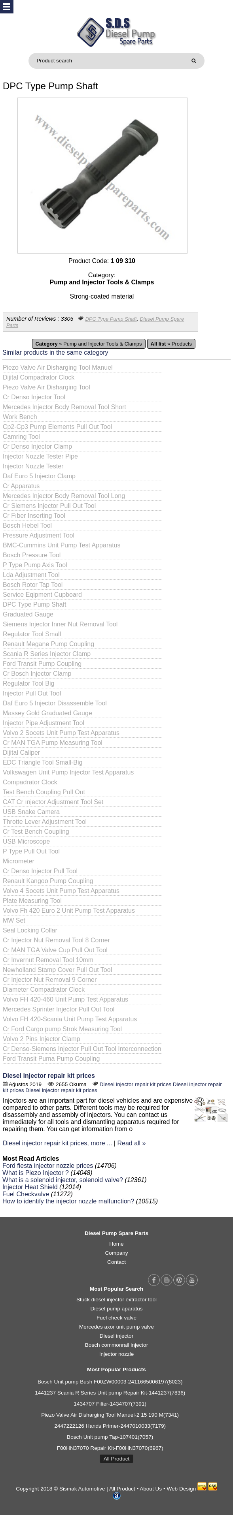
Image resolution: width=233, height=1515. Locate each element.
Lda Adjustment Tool (31, 574)
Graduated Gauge (28, 614)
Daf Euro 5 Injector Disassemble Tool (55, 703)
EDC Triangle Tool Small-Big (43, 762)
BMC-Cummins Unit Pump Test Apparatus (62, 545)
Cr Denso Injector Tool (34, 397)
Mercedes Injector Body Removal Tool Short (64, 407)
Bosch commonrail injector (116, 1345)
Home (116, 1244)
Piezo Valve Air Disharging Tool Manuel (58, 367)
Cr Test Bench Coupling (36, 831)
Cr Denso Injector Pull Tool (40, 871)
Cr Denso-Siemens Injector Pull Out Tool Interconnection (82, 1048)
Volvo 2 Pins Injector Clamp (41, 1039)
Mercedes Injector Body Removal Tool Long (64, 495)
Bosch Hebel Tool (27, 525)
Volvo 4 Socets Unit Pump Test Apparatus (61, 890)
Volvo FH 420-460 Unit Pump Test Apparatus (65, 999)
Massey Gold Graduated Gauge (47, 713)
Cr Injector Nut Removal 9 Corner (50, 979)
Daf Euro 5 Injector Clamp (39, 476)
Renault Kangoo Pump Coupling (48, 881)
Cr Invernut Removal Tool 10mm (48, 960)
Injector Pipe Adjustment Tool (43, 723)
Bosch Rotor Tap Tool (33, 584)
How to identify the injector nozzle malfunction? (68, 1201)
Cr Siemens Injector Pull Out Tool (49, 505)
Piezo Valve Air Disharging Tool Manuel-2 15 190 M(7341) (110, 1415)
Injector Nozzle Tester (33, 466)
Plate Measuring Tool (32, 900)
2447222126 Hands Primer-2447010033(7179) (110, 1426)
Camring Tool (21, 436)
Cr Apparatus (21, 486)
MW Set (14, 920)
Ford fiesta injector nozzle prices (47, 1165)
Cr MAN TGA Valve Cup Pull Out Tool (55, 950)
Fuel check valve (116, 1318)
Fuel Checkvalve (25, 1194)
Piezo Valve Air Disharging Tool (46, 387)
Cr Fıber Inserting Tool (34, 515)
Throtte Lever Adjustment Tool (45, 821)
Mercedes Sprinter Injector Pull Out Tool (59, 1009)
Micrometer (18, 861)
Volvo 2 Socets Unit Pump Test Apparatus (61, 732)
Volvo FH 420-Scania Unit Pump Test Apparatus (70, 1019)
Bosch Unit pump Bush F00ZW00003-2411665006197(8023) (110, 1382)
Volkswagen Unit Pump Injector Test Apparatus (68, 772)
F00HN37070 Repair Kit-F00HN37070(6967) (110, 1448)
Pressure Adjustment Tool (38, 535)
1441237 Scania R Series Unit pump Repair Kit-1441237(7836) (110, 1393)
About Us (151, 1489)
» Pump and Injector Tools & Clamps (89, 344)
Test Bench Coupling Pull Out (44, 792)
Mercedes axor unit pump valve (116, 1327)
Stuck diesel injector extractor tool (116, 1300)
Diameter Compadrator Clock (44, 989)
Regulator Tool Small (32, 634)
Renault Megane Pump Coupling (48, 644)
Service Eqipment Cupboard (42, 594)
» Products (171, 344)
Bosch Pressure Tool (32, 555)
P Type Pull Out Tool (31, 851)
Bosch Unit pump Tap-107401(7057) (110, 1437)
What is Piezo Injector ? (35, 1172)
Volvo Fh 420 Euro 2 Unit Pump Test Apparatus (69, 910)
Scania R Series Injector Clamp (47, 653)
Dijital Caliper (21, 752)
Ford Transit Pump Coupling (42, 663)
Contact (116, 1262)
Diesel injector (116, 1336)
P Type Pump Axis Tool (35, 565)
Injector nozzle (116, 1354)
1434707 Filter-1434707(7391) (110, 1404)
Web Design (181, 1489)
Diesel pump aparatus (116, 1309)
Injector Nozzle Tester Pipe (40, 456)
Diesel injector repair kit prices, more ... (57, 1143)
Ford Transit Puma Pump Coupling (51, 1058)
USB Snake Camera (31, 811)
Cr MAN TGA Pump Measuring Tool (52, 742)
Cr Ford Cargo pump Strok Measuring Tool (62, 1029)
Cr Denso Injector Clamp (37, 446)
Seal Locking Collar (30, 930)
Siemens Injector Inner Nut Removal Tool (60, 624)
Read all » (131, 1143)
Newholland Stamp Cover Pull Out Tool (57, 969)
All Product (117, 1459)
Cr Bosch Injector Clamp (37, 673)
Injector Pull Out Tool (32, 693)
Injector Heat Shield (30, 1187)
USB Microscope (26, 841)
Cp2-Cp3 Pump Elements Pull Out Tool (57, 426)
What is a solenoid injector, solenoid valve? (62, 1180)
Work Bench (20, 417)
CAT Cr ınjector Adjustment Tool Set (53, 802)
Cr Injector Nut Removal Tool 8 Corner (56, 940)
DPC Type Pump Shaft (110, 319)
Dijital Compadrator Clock (38, 377)
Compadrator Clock (30, 782)
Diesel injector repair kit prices (49, 1075)
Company (116, 1253)
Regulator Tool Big (28, 683)
